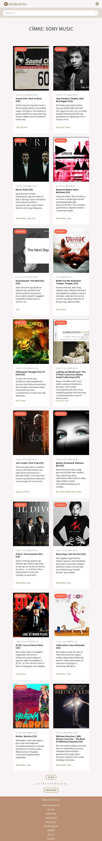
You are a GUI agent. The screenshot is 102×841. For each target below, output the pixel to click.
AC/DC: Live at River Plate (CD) (29, 646)
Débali (58, 277)
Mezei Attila (60, 186)
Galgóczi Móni (21, 459)
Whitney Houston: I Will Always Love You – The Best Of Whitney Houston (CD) (70, 739)
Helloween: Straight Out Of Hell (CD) (30, 373)
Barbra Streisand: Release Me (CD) (70, 464)
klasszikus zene (62, 400)
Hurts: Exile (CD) (24, 189)
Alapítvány (51, 814)
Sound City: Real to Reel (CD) (29, 100)
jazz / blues (24, 491)
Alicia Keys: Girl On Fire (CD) (71, 554)
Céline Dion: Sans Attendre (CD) (70, 646)
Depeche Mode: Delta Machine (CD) (67, 191)
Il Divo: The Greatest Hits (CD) (29, 555)
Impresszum (51, 818)
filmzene (23, 127)
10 (55, 783)
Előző (51, 777)
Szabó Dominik (21, 95)
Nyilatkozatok (51, 826)
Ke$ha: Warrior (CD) (26, 736)
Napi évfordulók (51, 805)
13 (65, 783)
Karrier (51, 830)
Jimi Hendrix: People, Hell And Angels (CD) (70, 100)
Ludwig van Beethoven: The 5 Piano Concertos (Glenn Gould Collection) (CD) (71, 374)
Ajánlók (20, 49)
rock (17, 127)
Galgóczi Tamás (22, 368)
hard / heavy (65, 127)
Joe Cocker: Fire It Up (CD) (30, 462)
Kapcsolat (51, 822)
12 (62, 783)
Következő (51, 790)
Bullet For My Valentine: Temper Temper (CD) (68, 282)
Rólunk (51, 809)
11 (58, 783)
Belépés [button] (51, 839)
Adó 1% (51, 834)
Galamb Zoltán (61, 95)
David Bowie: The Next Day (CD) (30, 282)
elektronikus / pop (23, 218)
